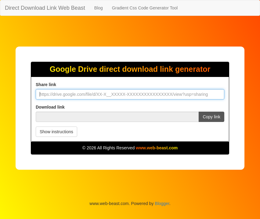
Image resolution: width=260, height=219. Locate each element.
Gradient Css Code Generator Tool (145, 7)
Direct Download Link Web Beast (45, 8)
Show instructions (56, 131)
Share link (46, 84)
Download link (50, 107)
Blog (98, 7)
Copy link (211, 116)
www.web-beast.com (157, 147)
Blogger (162, 203)
